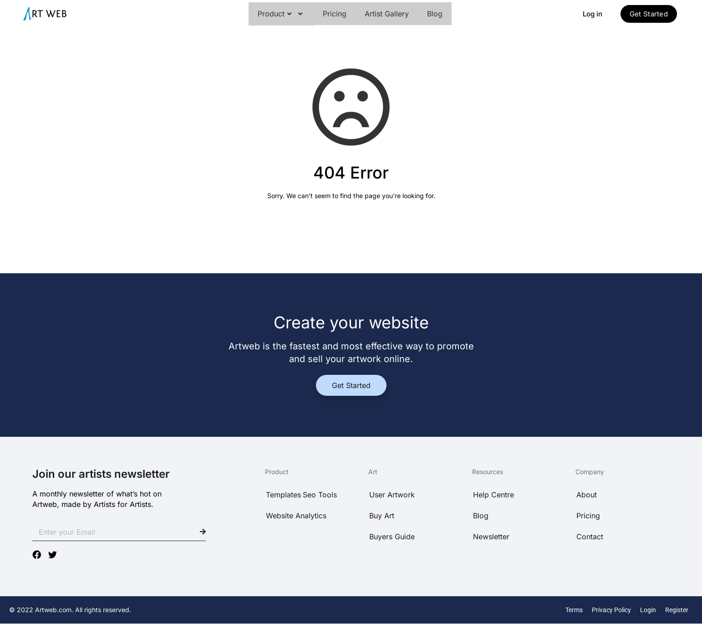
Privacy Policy (611, 610)
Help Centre (493, 494)
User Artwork (392, 494)
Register (676, 610)
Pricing (334, 13)
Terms (574, 610)
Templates (283, 494)
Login (648, 610)
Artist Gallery (387, 13)
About (586, 494)
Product (281, 14)
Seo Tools (320, 494)
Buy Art (381, 515)
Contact (589, 536)
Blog (435, 13)
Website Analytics (296, 515)
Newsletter (491, 536)
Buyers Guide (392, 536)
